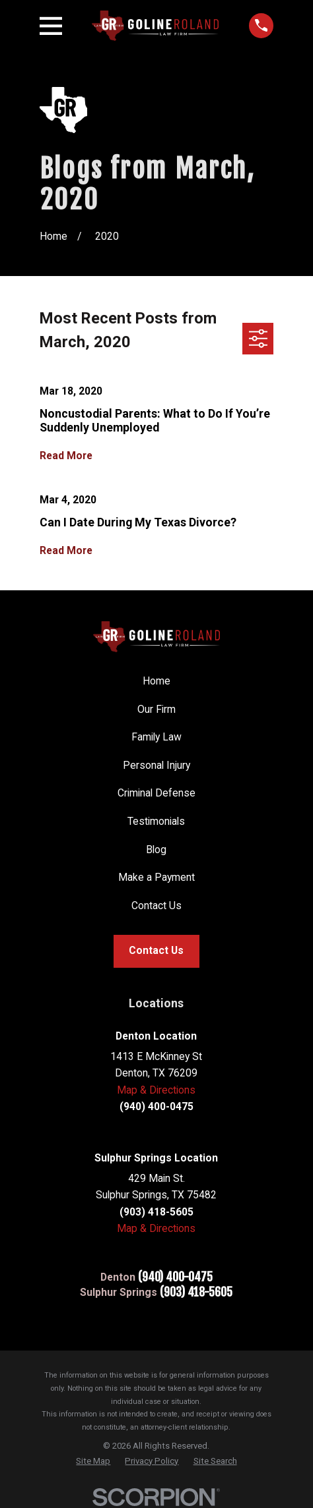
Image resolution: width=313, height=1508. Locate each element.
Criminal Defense (156, 793)
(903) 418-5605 (196, 1293)
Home (156, 681)
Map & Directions (156, 1090)
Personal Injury (156, 765)
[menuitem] (93, 1461)
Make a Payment (156, 877)
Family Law (156, 737)
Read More (66, 455)
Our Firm (156, 709)
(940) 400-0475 (175, 1277)
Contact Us (156, 905)
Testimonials (156, 821)
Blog (156, 849)
